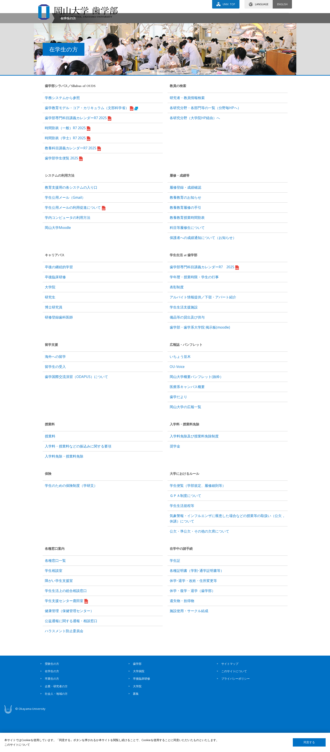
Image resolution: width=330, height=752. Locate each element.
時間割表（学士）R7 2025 (67, 175)
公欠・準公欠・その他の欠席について (199, 568)
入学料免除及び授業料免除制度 (194, 473)
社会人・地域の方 (56, 731)
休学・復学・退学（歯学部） (192, 628)
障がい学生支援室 (59, 618)
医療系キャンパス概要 (187, 424)
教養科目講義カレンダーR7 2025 (73, 185)
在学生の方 (52, 708)
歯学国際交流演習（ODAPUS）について (76, 414)
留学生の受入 (55, 404)
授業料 (50, 473)
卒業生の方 (52, 716)
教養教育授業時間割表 (187, 254)
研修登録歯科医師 (59, 354)
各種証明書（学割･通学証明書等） (197, 608)
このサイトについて (234, 708)
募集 (136, 731)
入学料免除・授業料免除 (64, 493)
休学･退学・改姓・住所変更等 (193, 618)
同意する (309, 742)
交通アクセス (215, 17)
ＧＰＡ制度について (185, 533)
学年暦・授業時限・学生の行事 (194, 314)
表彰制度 (177, 324)
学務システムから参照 (62, 135)
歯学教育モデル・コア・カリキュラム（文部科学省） (91, 145)
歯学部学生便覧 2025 (64, 195)
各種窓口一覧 (55, 597)
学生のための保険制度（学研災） (71, 522)
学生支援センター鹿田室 (66, 638)
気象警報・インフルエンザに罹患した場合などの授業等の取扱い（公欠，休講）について (227, 556)
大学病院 (138, 708)
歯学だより (178, 434)
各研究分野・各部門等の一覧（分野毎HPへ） (205, 145)
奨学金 (175, 483)
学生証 (175, 597)
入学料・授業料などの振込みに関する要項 (78, 483)
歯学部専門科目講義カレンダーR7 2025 (78, 155)
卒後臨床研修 (55, 314)
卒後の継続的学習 (59, 304)
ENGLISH (282, 4)
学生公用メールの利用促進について (75, 245)
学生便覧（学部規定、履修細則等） (198, 522)
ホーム (42, 55)
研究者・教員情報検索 (187, 135)
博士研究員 (53, 344)
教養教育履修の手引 (185, 244)
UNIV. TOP (229, 4)
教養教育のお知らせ (185, 234)
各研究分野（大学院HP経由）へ (195, 155)
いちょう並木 (180, 394)
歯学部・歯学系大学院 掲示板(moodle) (200, 364)
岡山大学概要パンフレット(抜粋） (196, 414)
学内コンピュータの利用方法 (67, 254)
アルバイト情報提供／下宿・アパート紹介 (203, 334)
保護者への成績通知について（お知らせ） (203, 275)
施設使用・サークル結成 (189, 648)
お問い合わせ (176, 17)
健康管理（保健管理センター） (69, 648)
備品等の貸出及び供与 (187, 354)
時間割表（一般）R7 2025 (67, 165)
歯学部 (137, 701)
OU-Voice (177, 404)
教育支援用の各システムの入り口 (71, 224)
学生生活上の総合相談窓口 (66, 628)
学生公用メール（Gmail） (65, 234)
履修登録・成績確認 (185, 224)
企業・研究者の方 (56, 723)
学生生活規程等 (182, 543)
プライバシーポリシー (235, 716)
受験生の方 (52, 701)
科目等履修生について (187, 265)
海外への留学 (55, 394)
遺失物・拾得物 (182, 638)
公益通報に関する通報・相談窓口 (71, 658)
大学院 (50, 324)
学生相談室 (53, 608)
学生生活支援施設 (184, 344)
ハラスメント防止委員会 (64, 668)
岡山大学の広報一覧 (185, 444)
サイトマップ (229, 701)
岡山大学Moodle (58, 265)
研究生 (50, 334)
